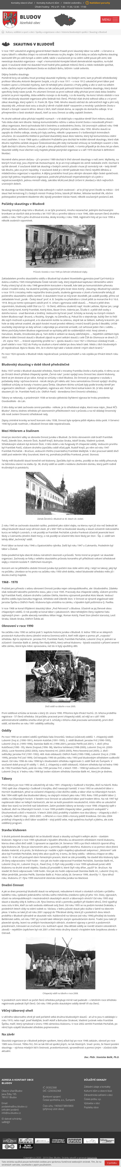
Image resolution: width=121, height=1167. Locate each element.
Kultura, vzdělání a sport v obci (20, 32)
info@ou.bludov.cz (11, 1112)
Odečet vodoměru (72, 2)
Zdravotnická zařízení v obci (98, 1094)
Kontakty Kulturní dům (48, 2)
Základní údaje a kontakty (97, 1086)
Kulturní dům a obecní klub (98, 1090)
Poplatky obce (91, 1107)
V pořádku (112, 1163)
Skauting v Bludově (98, 32)
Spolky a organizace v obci (48, 32)
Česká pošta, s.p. (92, 1099)
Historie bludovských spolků (75, 32)
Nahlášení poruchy (100, 2)
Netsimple (92, 1157)
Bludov (30, 17)
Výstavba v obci (92, 1103)
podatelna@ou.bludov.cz (14, 1106)
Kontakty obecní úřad (21, 2)
